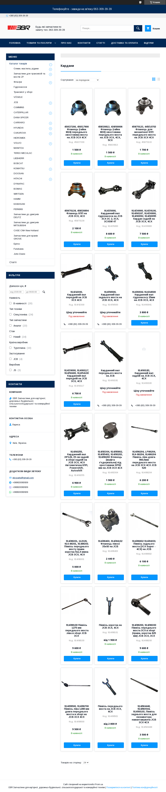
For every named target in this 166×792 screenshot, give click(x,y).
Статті (100, 43)
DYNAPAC (19, 183)
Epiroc (17, 244)
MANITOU (19, 148)
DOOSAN (19, 173)
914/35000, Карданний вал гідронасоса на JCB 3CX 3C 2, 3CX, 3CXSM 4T (110, 216)
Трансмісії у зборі (23, 92)
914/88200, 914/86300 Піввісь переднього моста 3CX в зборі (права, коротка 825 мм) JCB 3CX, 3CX (144, 630)
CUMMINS (19, 107)
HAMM (17, 199)
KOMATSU (19, 168)
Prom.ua (99, 784)
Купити (77, 163)
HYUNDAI (18, 127)
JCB (16, 102)
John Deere (19, 254)
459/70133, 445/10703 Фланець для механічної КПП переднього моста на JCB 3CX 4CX (144, 132)
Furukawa (18, 249)
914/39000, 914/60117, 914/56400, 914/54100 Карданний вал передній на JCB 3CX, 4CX (76, 376)
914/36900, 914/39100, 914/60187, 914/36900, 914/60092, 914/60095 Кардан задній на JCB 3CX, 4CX (143, 216)
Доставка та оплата (124, 43)
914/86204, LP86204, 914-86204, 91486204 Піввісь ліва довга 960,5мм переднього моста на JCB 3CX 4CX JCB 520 (144, 459)
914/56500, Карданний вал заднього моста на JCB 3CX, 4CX (110, 296)
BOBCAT (18, 163)
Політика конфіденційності (145, 787)
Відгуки (149, 43)
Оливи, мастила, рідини (26, 68)
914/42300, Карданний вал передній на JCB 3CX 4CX (76, 296)
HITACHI (18, 178)
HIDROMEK (19, 138)
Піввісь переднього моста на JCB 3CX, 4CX (110, 709)
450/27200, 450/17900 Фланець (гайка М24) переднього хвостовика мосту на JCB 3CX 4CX (76, 132)
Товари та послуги (39, 43)
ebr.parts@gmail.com (23, 477)
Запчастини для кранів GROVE (26, 237)
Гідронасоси (20, 87)
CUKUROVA (20, 133)
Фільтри (18, 82)
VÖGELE (18, 97)
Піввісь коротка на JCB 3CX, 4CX (110, 626)
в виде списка (158, 80)
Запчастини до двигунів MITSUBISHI (26, 224)
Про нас (66, 43)
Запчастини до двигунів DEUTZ (26, 216)
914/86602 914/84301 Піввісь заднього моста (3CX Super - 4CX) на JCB (144, 545)
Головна (14, 43)
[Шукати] (138, 28)
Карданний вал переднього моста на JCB (110, 373)
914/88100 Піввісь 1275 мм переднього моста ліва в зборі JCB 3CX (76, 630)
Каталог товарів (18, 63)
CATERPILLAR (21, 112)
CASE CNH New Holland (26, 230)
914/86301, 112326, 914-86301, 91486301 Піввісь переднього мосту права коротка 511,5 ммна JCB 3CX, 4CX (76, 548)
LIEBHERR (19, 158)
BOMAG (18, 189)
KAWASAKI (19, 204)
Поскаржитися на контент (118, 787)
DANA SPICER (21, 117)
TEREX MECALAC (23, 153)
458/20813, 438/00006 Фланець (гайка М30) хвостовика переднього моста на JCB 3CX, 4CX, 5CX (110, 133)
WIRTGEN (19, 194)
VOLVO (17, 143)
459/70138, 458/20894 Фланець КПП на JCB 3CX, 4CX (76, 213)
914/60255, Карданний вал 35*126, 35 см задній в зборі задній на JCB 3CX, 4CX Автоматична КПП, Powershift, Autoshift (76, 461)
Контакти (84, 43)
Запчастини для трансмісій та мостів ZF (29, 75)
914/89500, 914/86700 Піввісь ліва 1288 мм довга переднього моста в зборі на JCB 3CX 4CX (76, 711)
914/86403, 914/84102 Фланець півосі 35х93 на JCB (110, 544)
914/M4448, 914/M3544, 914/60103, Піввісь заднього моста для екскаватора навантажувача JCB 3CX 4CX (144, 714)
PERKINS (18, 209)
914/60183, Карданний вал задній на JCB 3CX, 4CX (144, 374)
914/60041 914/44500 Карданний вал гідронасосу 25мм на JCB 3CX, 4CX (144, 296)
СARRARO (19, 122)
